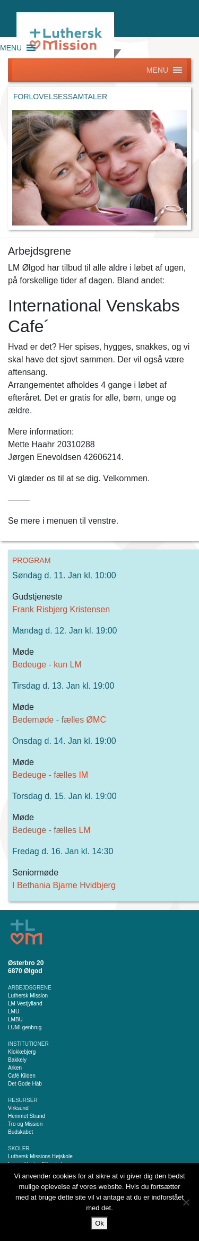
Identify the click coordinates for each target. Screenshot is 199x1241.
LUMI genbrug (24, 1027)
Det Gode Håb (25, 1084)
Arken (15, 1068)
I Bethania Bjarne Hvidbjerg (64, 885)
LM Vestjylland (25, 1003)
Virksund (18, 1108)
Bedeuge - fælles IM (50, 774)
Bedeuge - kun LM (47, 664)
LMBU (15, 1019)
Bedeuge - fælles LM (51, 830)
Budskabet (20, 1132)
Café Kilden (22, 1076)
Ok (99, 1223)
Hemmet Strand (26, 1116)
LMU (13, 1011)
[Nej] (185, 1202)
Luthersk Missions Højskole (40, 1156)
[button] (11, 47)
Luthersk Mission (28, 996)
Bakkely (17, 1060)
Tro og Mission (25, 1124)
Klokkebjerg (22, 1052)
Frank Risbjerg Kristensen (61, 609)
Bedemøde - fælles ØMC (59, 719)
